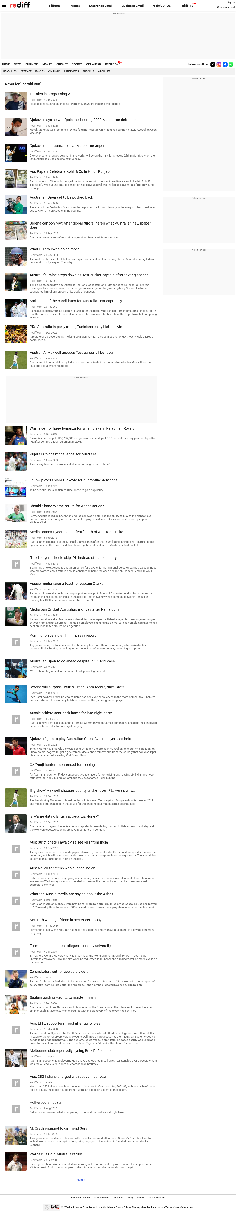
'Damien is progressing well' (52, 94)
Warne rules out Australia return (56, 1154)
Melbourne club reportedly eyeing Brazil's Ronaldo (70, 1051)
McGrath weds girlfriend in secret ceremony (65, 920)
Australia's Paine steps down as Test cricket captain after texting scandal (89, 275)
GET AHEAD (93, 64)
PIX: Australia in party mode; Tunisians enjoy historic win (76, 327)
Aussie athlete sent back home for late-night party (71, 713)
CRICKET (62, 64)
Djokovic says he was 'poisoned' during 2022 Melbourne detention (83, 120)
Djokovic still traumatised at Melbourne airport (68, 146)
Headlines (10, 71)
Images (40, 71)
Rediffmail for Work (80, 1197)
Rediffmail (54, 6)
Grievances (187, 1207)
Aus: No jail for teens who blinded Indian (62, 868)
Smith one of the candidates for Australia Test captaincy (76, 301)
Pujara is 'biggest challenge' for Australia (63, 454)
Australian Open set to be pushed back (61, 197)
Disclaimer (108, 1207)
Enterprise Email (101, 6)
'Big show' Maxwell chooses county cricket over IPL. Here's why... (82, 790)
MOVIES (47, 64)
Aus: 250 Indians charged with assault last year (68, 1076)
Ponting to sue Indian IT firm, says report (63, 635)
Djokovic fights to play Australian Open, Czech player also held (80, 739)
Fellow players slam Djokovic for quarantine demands (73, 480)
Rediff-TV (186, 6)
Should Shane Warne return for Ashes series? (67, 506)
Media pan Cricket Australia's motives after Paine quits (74, 609)
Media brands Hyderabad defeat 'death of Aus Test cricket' (77, 532)
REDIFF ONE (112, 64)
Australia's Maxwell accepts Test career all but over (72, 353)
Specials (88, 71)
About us (159, 1207)
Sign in (231, 2)
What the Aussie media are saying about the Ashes (71, 894)
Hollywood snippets (46, 1102)
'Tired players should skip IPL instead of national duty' (73, 558)
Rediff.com (75, 1207)
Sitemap (136, 1207)
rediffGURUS (162, 6)
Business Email (133, 6)
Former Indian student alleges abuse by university (70, 946)
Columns (54, 71)
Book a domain (101, 1197)
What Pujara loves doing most (54, 249)
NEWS (17, 64)
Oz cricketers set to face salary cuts (59, 972)
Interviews (71, 71)
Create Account (226, 7)
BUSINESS (31, 64)
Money (75, 6)
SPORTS (77, 64)
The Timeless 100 (156, 1197)
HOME (6, 64)
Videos (140, 1197)
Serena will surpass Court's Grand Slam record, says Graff (77, 687)
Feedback (147, 1207)
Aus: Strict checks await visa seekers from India (69, 842)
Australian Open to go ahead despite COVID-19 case (72, 661)
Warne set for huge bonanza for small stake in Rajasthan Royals (82, 428)
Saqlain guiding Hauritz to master (63, 997)
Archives (104, 71)
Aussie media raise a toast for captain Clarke (66, 584)
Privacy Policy (122, 1207)
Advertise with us (91, 1207)
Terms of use (172, 1207)
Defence (26, 71)
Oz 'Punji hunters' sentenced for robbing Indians (68, 765)
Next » (81, 1179)
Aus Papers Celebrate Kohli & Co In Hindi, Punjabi (70, 171)
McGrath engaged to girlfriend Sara (58, 1128)
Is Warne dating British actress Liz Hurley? (64, 816)
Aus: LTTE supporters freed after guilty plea (65, 1023)
